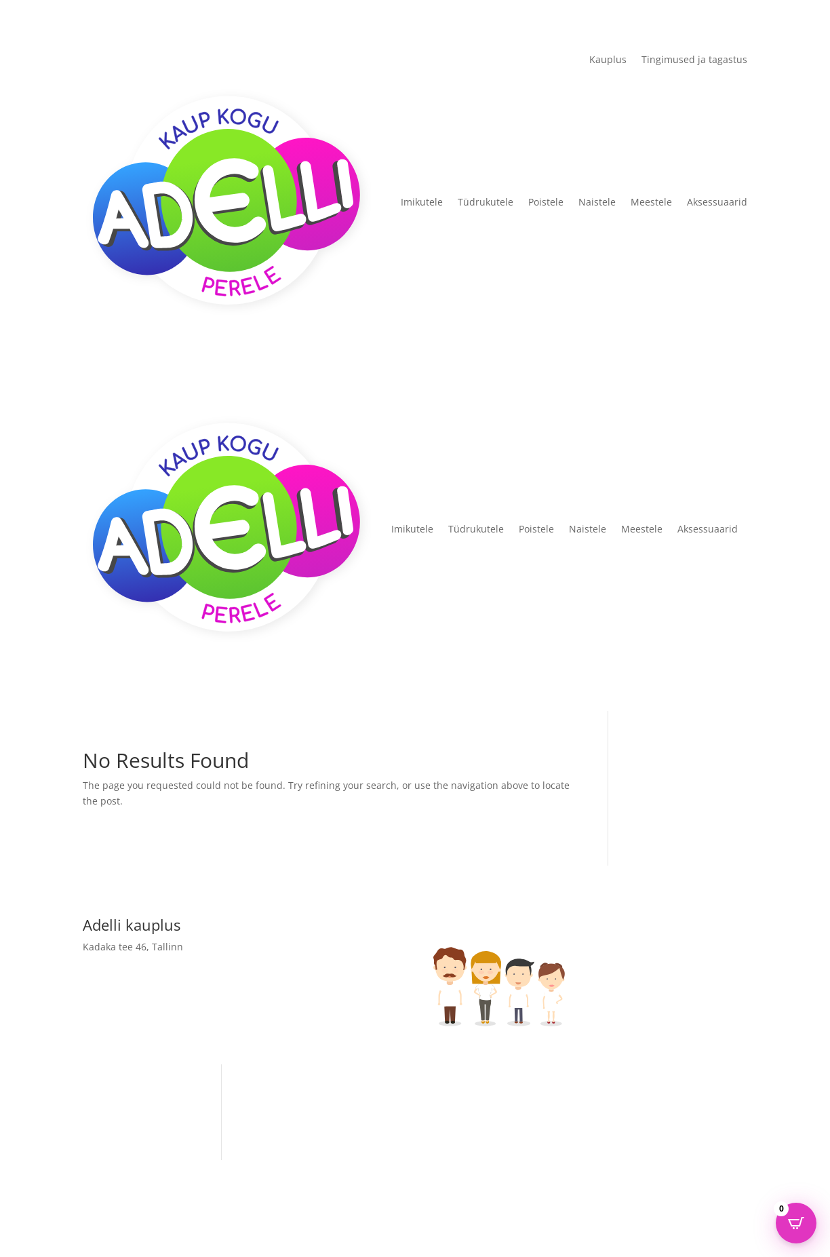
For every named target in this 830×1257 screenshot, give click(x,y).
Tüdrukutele (485, 201)
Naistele (597, 201)
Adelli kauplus (290, 1121)
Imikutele (422, 201)
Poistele (546, 201)
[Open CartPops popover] (796, 1223)
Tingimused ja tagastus (694, 60)
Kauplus (608, 60)
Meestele (651, 201)
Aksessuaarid (717, 201)
